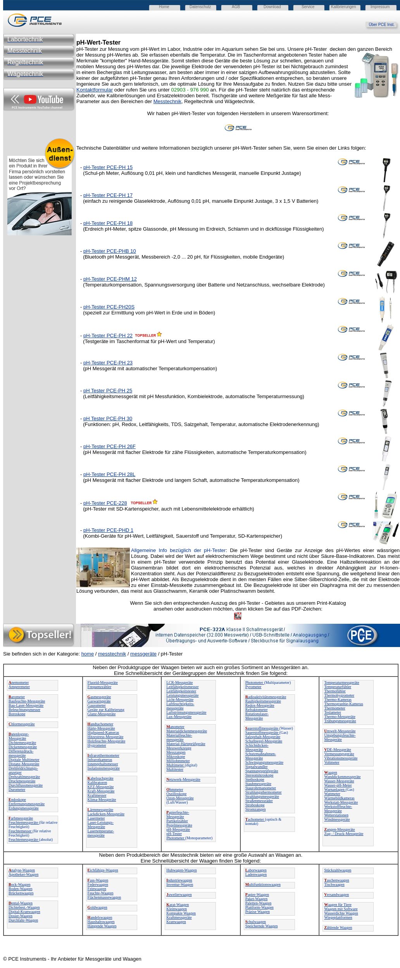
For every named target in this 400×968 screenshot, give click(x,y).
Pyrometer (253, 687)
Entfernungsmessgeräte (27, 804)
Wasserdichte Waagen (341, 913)
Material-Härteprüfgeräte (185, 744)
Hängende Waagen (102, 926)
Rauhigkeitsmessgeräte (263, 701)
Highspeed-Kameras (103, 732)
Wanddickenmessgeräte (342, 777)
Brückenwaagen (21, 893)
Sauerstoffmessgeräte (262, 732)
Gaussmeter (97, 705)
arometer (17, 697)
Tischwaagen (334, 884)
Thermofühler (335, 691)
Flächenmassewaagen (104, 897)
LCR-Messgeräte (179, 682)
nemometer (19, 682)
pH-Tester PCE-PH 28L (109, 474)
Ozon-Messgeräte (180, 798)
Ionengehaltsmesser (103, 764)
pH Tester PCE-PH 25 (107, 390)
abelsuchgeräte (101, 778)
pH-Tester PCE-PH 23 (108, 363)
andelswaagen (100, 917)
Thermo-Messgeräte (339, 716)
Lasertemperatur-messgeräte (101, 833)
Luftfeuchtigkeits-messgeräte (180, 706)
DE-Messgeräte (337, 749)
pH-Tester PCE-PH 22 (108, 335)
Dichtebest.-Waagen (24, 907)
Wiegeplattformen (338, 917)
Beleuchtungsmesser (24, 709)
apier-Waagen (257, 894)
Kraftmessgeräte (179, 917)
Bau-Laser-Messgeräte (26, 705)
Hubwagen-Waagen (181, 870)
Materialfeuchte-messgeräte (179, 737)
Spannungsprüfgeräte (261, 771)
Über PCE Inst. (384, 24)
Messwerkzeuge (178, 748)
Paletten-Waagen (258, 903)
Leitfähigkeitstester (181, 691)
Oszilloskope (176, 794)
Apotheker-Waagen (23, 874)
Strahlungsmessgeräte (262, 796)
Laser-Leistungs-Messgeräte (101, 824)
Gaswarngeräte (99, 701)
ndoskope (17, 799)
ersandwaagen (336, 894)
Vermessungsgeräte (339, 754)
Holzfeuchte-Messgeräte (107, 741)
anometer (175, 727)
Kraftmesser (97, 795)
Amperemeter (19, 687)
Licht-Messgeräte (179, 699)
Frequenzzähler (100, 687)
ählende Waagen (338, 927)
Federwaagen (98, 884)
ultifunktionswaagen (263, 884)
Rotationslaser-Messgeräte (257, 716)
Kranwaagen (176, 922)
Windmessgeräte (337, 819)
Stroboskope (255, 805)
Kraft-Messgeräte (101, 791)
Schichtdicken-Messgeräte (257, 747)
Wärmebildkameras (339, 798)
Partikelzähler (177, 821)
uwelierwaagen (179, 894)
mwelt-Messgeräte (339, 731)
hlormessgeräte (22, 724)
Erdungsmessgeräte (24, 808)
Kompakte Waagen (181, 913)
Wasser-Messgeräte (339, 781)
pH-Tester (94, 167)
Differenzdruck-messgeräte (21, 753)
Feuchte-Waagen (101, 893)
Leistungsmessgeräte (182, 695)
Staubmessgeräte (258, 784)
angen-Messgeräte (339, 829)
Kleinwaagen (176, 909)
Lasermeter (96, 818)
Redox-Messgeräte (259, 705)
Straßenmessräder (259, 801)
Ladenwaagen (256, 874)
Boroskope (17, 714)
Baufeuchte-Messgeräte (27, 701)
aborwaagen (256, 870)
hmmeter (174, 789)
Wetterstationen (336, 815)
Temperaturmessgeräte (341, 682)
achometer (255, 819)
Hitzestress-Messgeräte (106, 737)
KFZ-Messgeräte (101, 787)
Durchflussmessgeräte (26, 785)
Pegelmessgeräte (179, 825)
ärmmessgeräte (101, 810)
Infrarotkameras (100, 759)
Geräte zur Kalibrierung (106, 709)
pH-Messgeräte (178, 829)
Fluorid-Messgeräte (103, 682)
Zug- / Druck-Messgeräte (343, 834)
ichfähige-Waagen (103, 870)
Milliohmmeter (178, 761)
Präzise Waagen (257, 911)
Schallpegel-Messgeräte (264, 741)
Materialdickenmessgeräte (186, 731)
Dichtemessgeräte (22, 742)
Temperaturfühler (337, 687)
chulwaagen (255, 922)
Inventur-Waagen (179, 884)
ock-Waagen (19, 884)
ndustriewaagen (179, 880)
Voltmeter (331, 762)
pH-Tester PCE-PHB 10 (109, 251)
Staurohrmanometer (260, 788)
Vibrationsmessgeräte (340, 758)
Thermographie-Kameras (343, 704)
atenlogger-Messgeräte (19, 736)
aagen (330, 772)
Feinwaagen (97, 889)
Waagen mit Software (340, 909)
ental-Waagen (21, 903)
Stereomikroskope (259, 775)
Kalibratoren (97, 782)
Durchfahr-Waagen (23, 920)
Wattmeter (332, 794)
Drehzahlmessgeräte (24, 777)
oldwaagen (97, 907)
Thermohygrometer (339, 695)
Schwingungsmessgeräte (264, 762)
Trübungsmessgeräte (340, 721)
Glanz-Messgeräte (102, 714)
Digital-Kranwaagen (24, 911)
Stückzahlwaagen (337, 870)
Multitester (174, 769)
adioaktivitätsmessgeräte (265, 697)
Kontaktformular (94, 90)
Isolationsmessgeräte (104, 768)
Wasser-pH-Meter (338, 785)
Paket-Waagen (256, 899)
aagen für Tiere (338, 904)
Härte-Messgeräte (101, 728)
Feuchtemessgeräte (24, 822)
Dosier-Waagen (21, 916)
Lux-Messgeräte (178, 716)
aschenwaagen (336, 880)
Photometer (175, 838)
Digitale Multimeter (24, 759)
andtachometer (101, 724)
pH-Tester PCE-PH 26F (109, 446)
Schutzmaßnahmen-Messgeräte (260, 756)
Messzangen (175, 752)
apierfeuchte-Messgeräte (177, 814)
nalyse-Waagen (22, 870)
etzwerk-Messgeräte (183, 779)
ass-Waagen (98, 880)
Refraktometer (256, 709)
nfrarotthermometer (103, 755)
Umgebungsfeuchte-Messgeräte (339, 737)
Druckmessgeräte (22, 781)
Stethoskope (254, 779)
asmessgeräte (99, 697)
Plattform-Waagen (259, 907)
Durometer (17, 789)
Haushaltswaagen (101, 922)
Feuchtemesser (21, 831)
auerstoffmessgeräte (262, 728)
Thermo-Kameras (338, 699)
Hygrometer (97, 745)
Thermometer (334, 708)
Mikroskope (175, 756)
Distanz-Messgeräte (24, 764)
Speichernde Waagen (261, 926)
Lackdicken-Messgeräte (106, 814)
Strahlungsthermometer (263, 792)
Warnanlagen (334, 789)
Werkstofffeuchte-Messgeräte (338, 808)
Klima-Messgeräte (102, 799)
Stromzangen (255, 809)
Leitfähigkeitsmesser (182, 687)
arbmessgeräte (21, 818)
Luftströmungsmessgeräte (186, 712)
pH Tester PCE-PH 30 (107, 418)
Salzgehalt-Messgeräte (263, 737)
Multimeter (175, 765)
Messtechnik (167, 101)
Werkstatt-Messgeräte (341, 802)
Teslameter (332, 712)
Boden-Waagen (20, 889)
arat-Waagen (177, 904)
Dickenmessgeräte (23, 747)
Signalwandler (256, 766)
